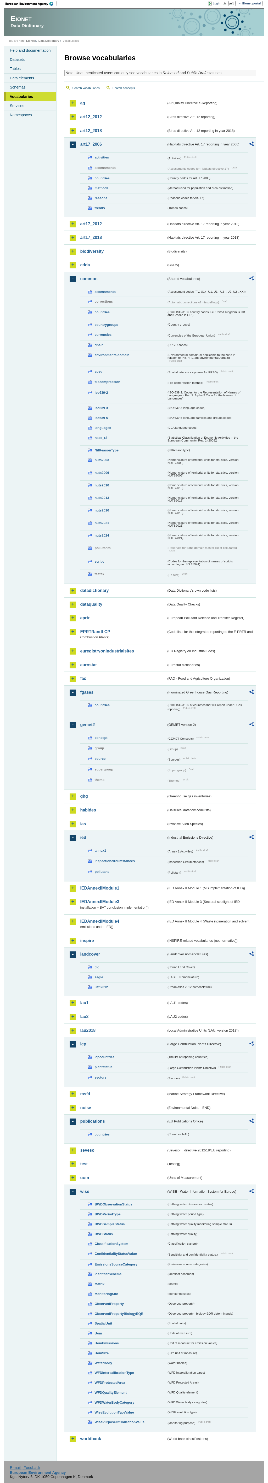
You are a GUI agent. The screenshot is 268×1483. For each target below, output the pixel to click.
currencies (102, 335)
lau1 (84, 1003)
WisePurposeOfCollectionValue (119, 1422)
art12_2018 (91, 130)
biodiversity (92, 251)
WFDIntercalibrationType (114, 1373)
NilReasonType (106, 450)
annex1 (100, 850)
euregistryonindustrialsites (107, 651)
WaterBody (103, 1363)
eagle (98, 977)
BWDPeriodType (107, 1214)
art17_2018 (91, 237)
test (83, 1164)
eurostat (88, 665)
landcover (90, 954)
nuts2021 (101, 523)
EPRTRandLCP (95, 631)
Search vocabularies (85, 88)
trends (99, 208)
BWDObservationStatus (113, 1204)
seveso (87, 1150)
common (89, 278)
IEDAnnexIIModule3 (99, 901)
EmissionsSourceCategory (115, 1264)
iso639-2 (101, 393)
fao (83, 678)
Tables (15, 69)
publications (92, 1121)
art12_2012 (91, 117)
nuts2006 (101, 473)
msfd (85, 1094)
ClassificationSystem (111, 1244)
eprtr (85, 618)
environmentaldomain (111, 355)
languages (102, 428)
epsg (98, 371)
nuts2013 (101, 498)
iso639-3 (101, 408)
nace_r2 (100, 438)
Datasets (17, 59)
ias (83, 824)
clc (96, 967)
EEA (31, 3)
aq (82, 103)
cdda (85, 265)
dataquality (91, 604)
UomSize (101, 1353)
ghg (84, 796)
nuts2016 (101, 510)
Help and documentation (30, 50)
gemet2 (87, 724)
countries (102, 178)
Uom (98, 1333)
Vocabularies (21, 97)
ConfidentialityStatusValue (115, 1254)
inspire (87, 940)
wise (84, 1191)
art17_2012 (91, 224)
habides (88, 810)
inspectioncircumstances (114, 861)
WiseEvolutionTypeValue (114, 1412)
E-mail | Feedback (25, 1468)
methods (101, 188)
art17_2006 (91, 144)
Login (216, 3)
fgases (86, 692)
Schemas (17, 87)
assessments (104, 292)
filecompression (107, 382)
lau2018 (88, 1030)
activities (101, 157)
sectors (100, 1077)
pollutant (101, 872)
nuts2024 (101, 535)
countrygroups (106, 325)
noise (85, 1107)
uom (84, 1177)
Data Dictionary (48, 40)
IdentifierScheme (107, 1274)
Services (17, 106)
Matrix (99, 1284)
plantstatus (103, 1067)
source (99, 759)
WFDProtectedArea (109, 1383)
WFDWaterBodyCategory (114, 1402)
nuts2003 (101, 460)
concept (100, 738)
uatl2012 (101, 987)
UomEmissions (106, 1343)
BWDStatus (103, 1234)
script (99, 561)
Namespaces (21, 115)
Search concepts (124, 88)
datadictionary (94, 590)
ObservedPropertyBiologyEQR (118, 1314)
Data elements (22, 78)
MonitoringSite (106, 1294)
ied (83, 837)
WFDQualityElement (110, 1392)
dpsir (98, 345)
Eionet (30, 40)
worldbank (90, 1439)
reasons (100, 198)
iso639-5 (101, 418)
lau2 (84, 1016)
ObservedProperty (109, 1304)
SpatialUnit (103, 1323)
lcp (83, 1044)
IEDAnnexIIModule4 (99, 921)
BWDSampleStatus (109, 1224)
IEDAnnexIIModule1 (99, 888)
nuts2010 (101, 485)
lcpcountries (104, 1057)
